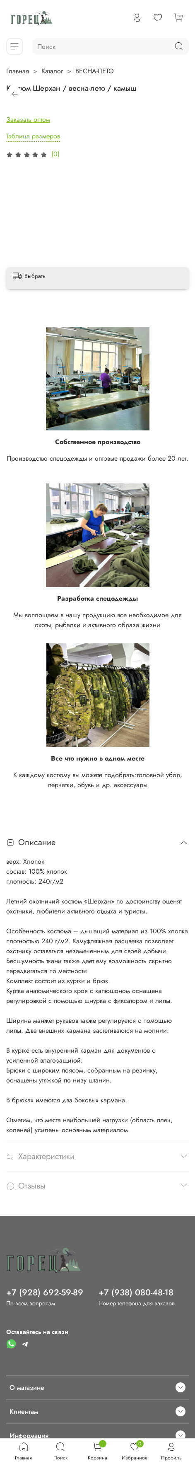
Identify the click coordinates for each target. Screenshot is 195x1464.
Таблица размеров (33, 136)
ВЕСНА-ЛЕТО (94, 71)
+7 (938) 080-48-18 (136, 1292)
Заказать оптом (28, 119)
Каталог (52, 71)
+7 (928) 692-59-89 (44, 1292)
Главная (17, 71)
